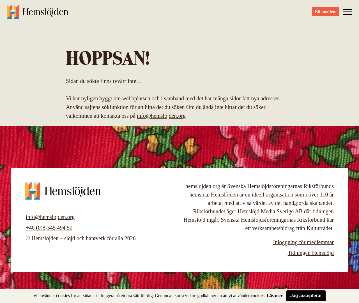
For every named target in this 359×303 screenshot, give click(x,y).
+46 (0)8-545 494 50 (49, 228)
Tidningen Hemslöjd (311, 253)
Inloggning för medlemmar (303, 242)
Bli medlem (326, 14)
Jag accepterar (306, 295)
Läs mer (274, 295)
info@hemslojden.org (161, 116)
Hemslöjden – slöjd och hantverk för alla (37, 14)
